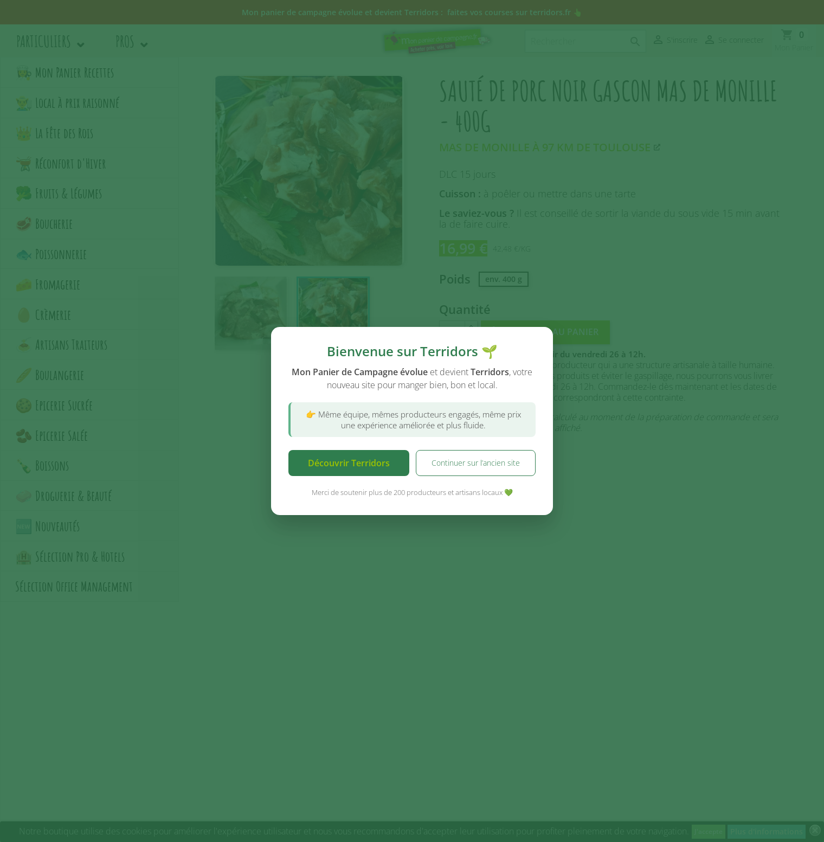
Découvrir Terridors (349, 463)
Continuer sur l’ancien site (476, 463)
